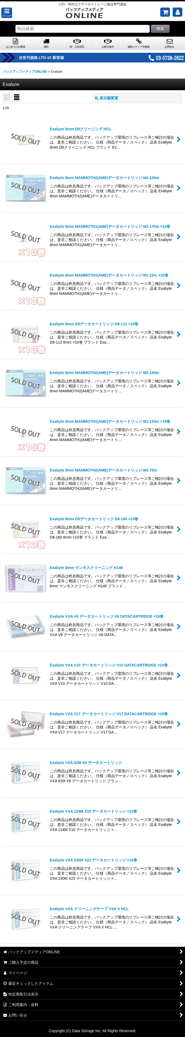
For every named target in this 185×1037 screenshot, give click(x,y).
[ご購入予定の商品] (165, 12)
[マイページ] (177, 12)
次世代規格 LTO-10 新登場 (51, 57)
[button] (6, 13)
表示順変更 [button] (106, 98)
